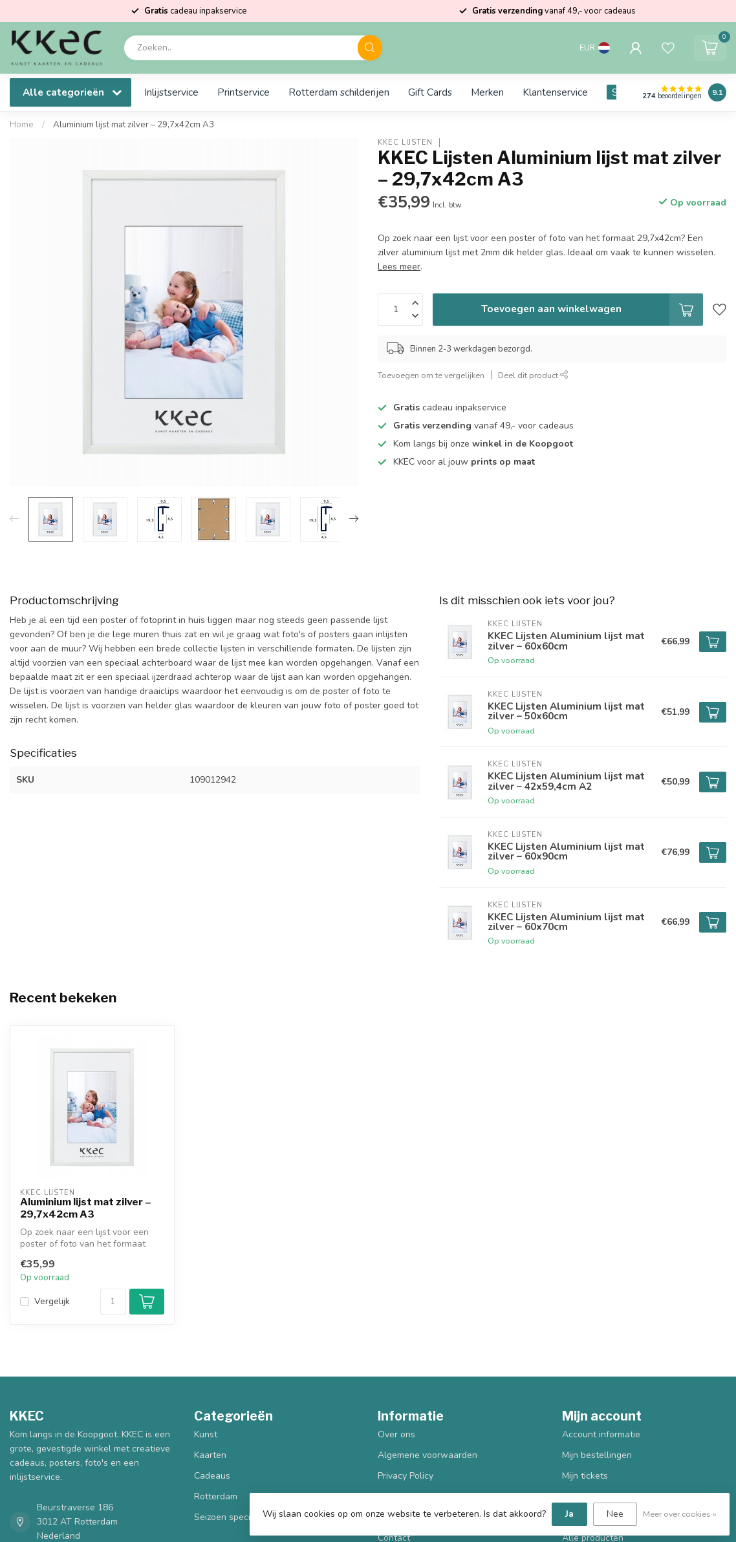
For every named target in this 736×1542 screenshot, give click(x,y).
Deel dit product (533, 375)
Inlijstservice (171, 92)
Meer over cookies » (680, 1513)
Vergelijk (52, 1301)
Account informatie (601, 1434)
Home (22, 125)
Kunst (205, 1434)
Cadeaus (212, 1476)
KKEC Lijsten (405, 142)
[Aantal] (113, 1302)
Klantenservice (555, 92)
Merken (487, 92)
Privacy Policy (405, 1476)
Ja (569, 1514)
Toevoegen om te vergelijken (431, 375)
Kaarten (210, 1455)
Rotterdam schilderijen (338, 92)
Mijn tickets (585, 1476)
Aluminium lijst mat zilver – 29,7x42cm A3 (133, 125)
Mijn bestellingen (597, 1455)
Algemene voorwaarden (427, 1455)
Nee (615, 1514)
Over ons (396, 1434)
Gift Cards (430, 92)
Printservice (243, 92)
